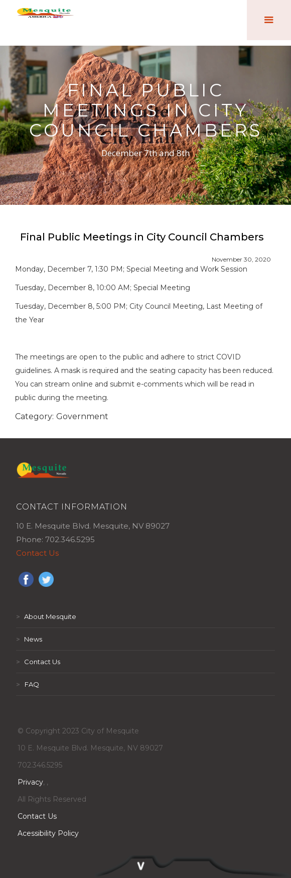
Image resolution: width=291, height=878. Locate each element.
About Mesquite (46, 616)
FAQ (27, 684)
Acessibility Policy (48, 833)
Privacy (30, 782)
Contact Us (37, 553)
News (29, 639)
